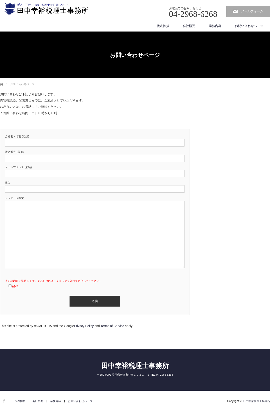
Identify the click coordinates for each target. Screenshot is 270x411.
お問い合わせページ (249, 26)
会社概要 (189, 26)
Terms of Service (112, 326)
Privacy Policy (84, 326)
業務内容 (215, 26)
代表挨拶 (163, 26)
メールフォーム (252, 11)
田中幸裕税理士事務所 (135, 365)
